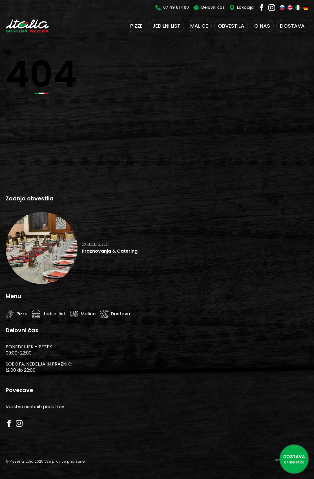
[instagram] (271, 7)
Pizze (136, 25)
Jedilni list (166, 25)
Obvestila (231, 25)
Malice (199, 25)
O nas (262, 25)
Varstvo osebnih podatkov (35, 406)
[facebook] (261, 7)
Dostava (292, 25)
